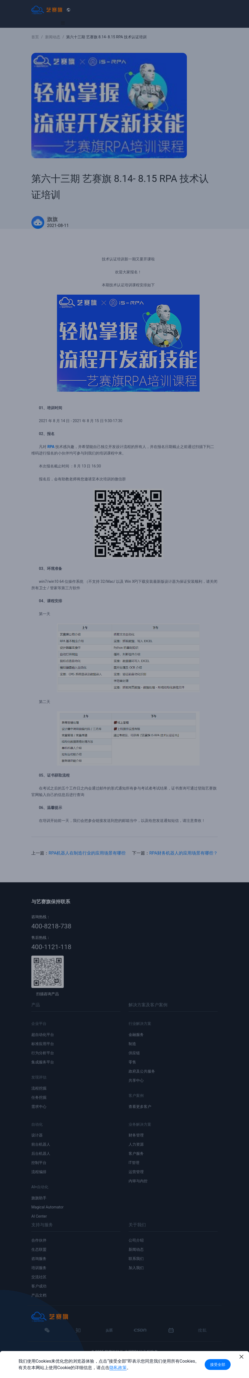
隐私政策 (118, 1367)
